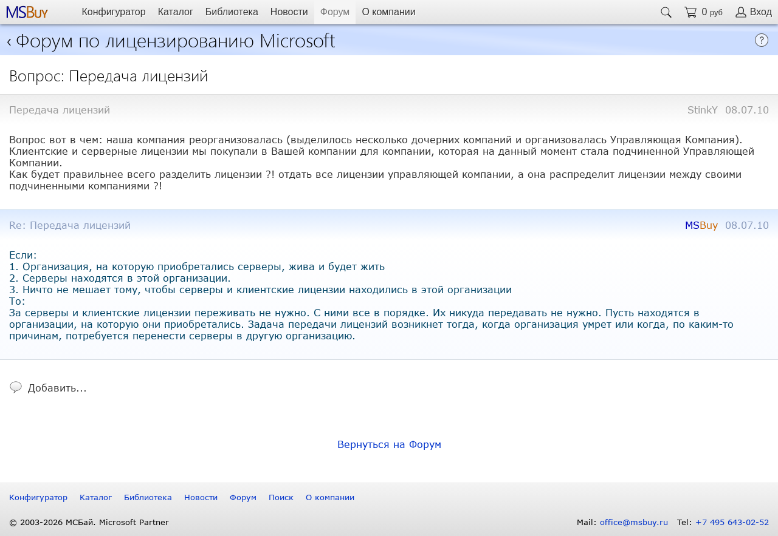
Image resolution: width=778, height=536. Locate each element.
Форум (335, 12)
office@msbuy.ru (634, 522)
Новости (289, 12)
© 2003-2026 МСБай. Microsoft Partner (89, 522)
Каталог (175, 12)
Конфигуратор (113, 12)
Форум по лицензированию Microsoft (176, 39)
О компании (388, 12)
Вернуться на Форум (389, 444)
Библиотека (231, 12)
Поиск (281, 497)
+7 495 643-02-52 (732, 522)
